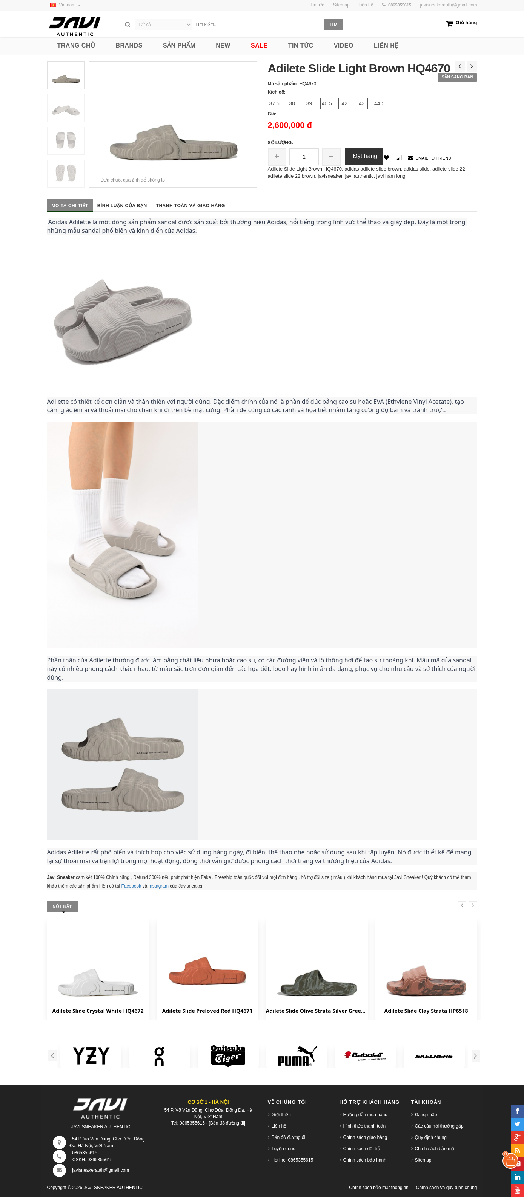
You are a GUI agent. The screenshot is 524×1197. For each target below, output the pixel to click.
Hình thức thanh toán (364, 1126)
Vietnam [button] (64, 5)
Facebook (131, 886)
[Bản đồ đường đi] (227, 1123)
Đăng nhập (426, 1114)
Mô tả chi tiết (70, 205)
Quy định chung (431, 1137)
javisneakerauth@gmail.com (448, 5)
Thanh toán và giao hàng (190, 205)
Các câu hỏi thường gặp (439, 1126)
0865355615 (84, 1152)
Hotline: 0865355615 (292, 1160)
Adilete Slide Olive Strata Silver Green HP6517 (317, 1010)
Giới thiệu (281, 1114)
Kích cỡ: (277, 92)
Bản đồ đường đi (289, 1137)
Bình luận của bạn (122, 205)
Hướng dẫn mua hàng (365, 1114)
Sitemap (423, 1160)
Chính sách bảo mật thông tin (378, 1187)
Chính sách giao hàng (365, 1137)
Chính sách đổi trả (361, 1148)
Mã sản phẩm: (283, 83)
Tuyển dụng (284, 1148)
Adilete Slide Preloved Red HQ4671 (207, 1010)
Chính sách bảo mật (435, 1148)
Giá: (272, 114)
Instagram (159, 886)
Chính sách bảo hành (364, 1160)
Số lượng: (281, 142)
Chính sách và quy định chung (446, 1187)
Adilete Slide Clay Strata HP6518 (426, 1010)
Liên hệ (279, 1126)
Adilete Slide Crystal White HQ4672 (98, 1010)
